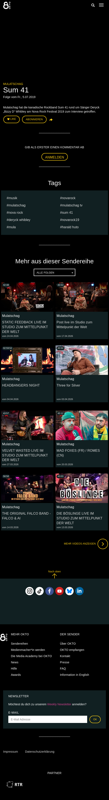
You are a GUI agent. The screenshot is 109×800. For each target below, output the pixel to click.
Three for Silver (68, 385)
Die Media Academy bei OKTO (31, 656)
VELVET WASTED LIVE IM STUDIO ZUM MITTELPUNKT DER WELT (25, 455)
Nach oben (54, 574)
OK (95, 719)
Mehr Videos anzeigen (86, 544)
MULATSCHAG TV (72, 205)
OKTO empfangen (72, 650)
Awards (16, 674)
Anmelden (54, 157)
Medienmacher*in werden (28, 650)
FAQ (63, 668)
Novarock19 (70, 220)
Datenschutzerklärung (39, 751)
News (14, 662)
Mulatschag (13, 84)
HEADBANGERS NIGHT (21, 385)
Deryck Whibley (19, 220)
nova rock (16, 212)
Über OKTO (68, 643)
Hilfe (14, 668)
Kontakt (65, 656)
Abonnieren (34, 119)
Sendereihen (19, 643)
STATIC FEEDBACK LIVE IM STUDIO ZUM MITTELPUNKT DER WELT (25, 327)
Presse (64, 662)
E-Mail (13, 712)
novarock (69, 198)
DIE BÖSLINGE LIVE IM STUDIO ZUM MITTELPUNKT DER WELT (79, 518)
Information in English (74, 674)
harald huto (70, 227)
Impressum (10, 751)
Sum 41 (67, 212)
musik (13, 198)
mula (12, 227)
